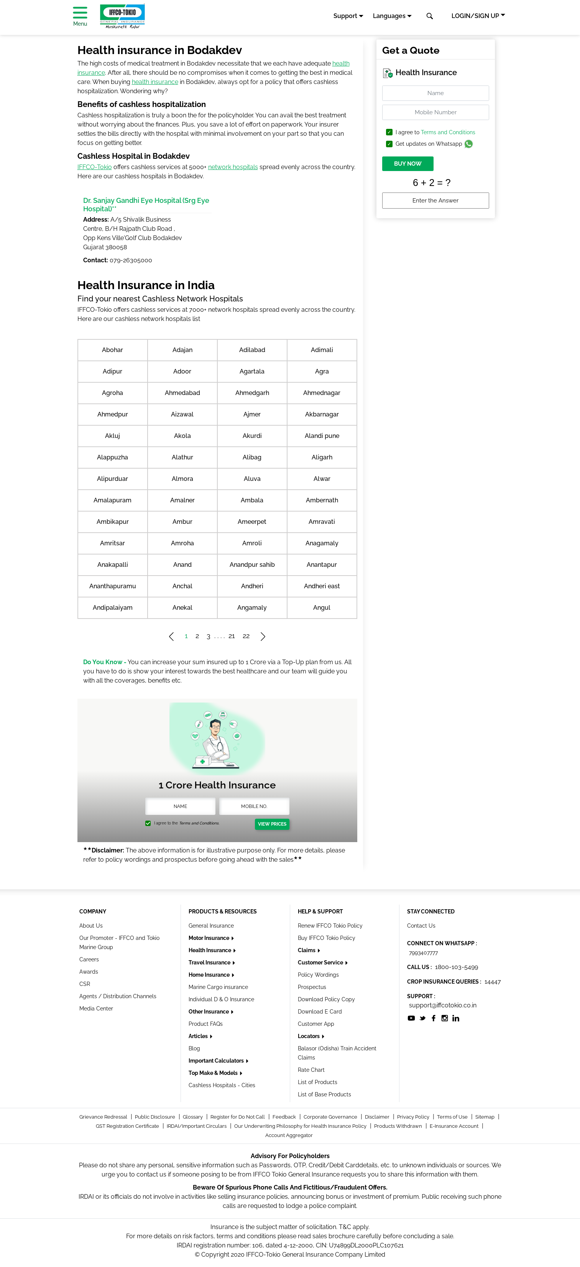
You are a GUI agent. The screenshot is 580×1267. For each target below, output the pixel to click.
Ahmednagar (321, 393)
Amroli (252, 543)
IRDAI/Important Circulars (197, 1126)
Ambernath (322, 500)
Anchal (182, 586)
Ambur (182, 521)
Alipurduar (112, 478)
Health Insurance (210, 950)
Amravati (322, 521)
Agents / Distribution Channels (117, 996)
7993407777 (423, 952)
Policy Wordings (318, 975)
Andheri (252, 586)
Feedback (285, 1117)
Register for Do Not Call (238, 1117)
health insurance (155, 82)
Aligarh (322, 457)
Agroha (112, 393)
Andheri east (322, 586)
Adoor (182, 371)
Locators (309, 1036)
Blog (194, 1048)
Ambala (252, 500)
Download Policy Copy (326, 999)
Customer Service (321, 962)
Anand (182, 564)
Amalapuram (112, 500)
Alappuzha (112, 457)
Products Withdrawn (398, 1126)
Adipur (112, 371)
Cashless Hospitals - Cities (222, 1085)
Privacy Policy (413, 1117)
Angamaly (252, 607)
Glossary (193, 1117)
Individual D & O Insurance (221, 999)
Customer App (316, 1024)
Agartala (252, 371)
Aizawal (182, 414)
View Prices (272, 824)
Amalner (182, 500)
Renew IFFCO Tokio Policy (330, 926)
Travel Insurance (210, 962)
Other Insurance (209, 1012)
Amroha (182, 543)
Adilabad (252, 350)
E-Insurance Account (455, 1126)
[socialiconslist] (411, 1017)
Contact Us (421, 926)
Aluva (252, 478)
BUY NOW (408, 163)
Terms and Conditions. (199, 823)
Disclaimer (378, 1117)
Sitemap (485, 1117)
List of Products (317, 1082)
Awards (88, 972)
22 (246, 636)
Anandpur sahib (252, 564)
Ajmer (252, 414)
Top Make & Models (214, 1073)
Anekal (182, 607)
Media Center (96, 1008)
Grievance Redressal (103, 1117)
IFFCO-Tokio (94, 167)
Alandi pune (322, 435)
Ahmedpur (112, 414)
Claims (307, 950)
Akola (182, 435)
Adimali (322, 350)
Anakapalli (112, 564)
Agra (322, 371)
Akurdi (252, 435)
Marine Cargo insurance (218, 987)
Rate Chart (311, 1070)
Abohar (112, 350)
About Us (91, 926)
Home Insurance (210, 975)
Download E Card (320, 1012)
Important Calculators (217, 1061)
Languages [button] (389, 16)
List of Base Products (324, 1094)
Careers (89, 959)
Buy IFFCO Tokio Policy (326, 938)
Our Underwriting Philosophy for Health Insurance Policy (301, 1126)
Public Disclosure (155, 1117)
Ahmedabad (182, 393)
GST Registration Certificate (128, 1126)
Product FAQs (206, 1024)
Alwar (322, 478)
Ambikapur (113, 521)
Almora (182, 478)
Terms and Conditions (448, 132)
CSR (84, 984)
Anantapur (322, 564)
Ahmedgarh (252, 393)
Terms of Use (453, 1117)
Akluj (112, 435)
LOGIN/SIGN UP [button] (475, 16)
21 (231, 636)
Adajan (182, 350)
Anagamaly (322, 543)
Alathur (182, 457)
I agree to (435, 132)
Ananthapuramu (112, 586)
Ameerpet (252, 521)
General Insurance (211, 926)
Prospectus (312, 987)
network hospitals (233, 167)
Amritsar (112, 543)
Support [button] (345, 16)
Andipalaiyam (113, 607)
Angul (321, 607)
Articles (199, 1036)
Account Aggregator (289, 1135)
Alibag (252, 457)
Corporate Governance (331, 1117)
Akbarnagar (322, 414)
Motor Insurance (209, 938)
